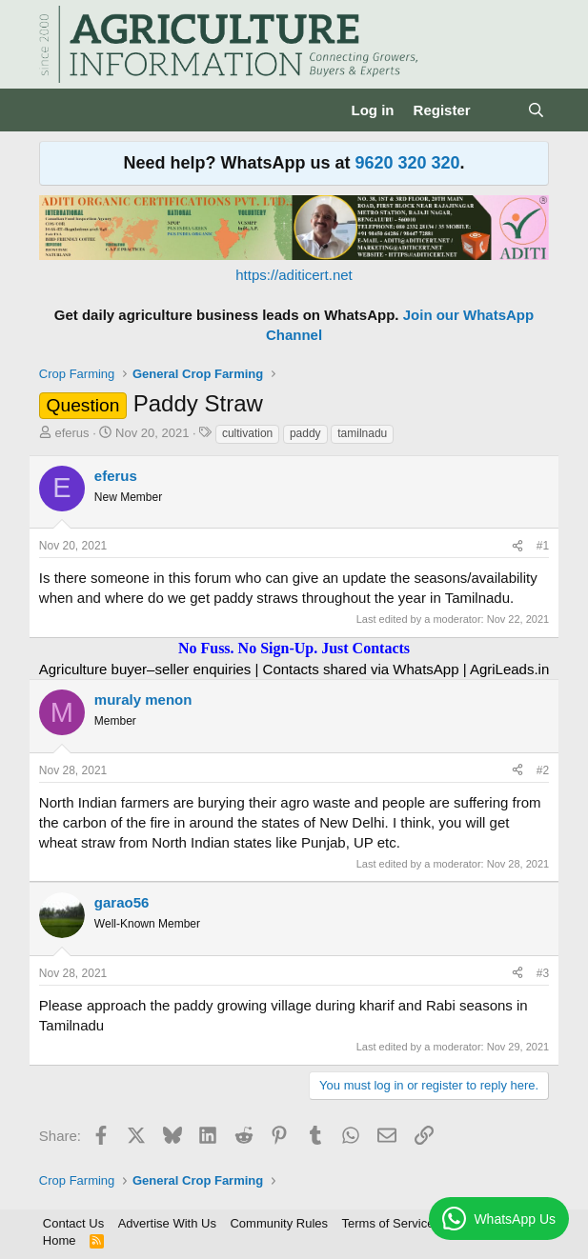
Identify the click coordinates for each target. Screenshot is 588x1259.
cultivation (247, 433)
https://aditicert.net (294, 275)
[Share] (517, 546)
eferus (71, 433)
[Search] (536, 110)
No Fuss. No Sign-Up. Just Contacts (294, 648)
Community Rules (279, 1223)
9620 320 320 (407, 162)
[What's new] (498, 110)
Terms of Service (388, 1223)
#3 (543, 973)
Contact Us (73, 1223)
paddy (305, 433)
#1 (543, 545)
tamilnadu (362, 433)
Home (59, 1240)
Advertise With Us (167, 1223)
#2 (543, 770)
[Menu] (55, 110)
